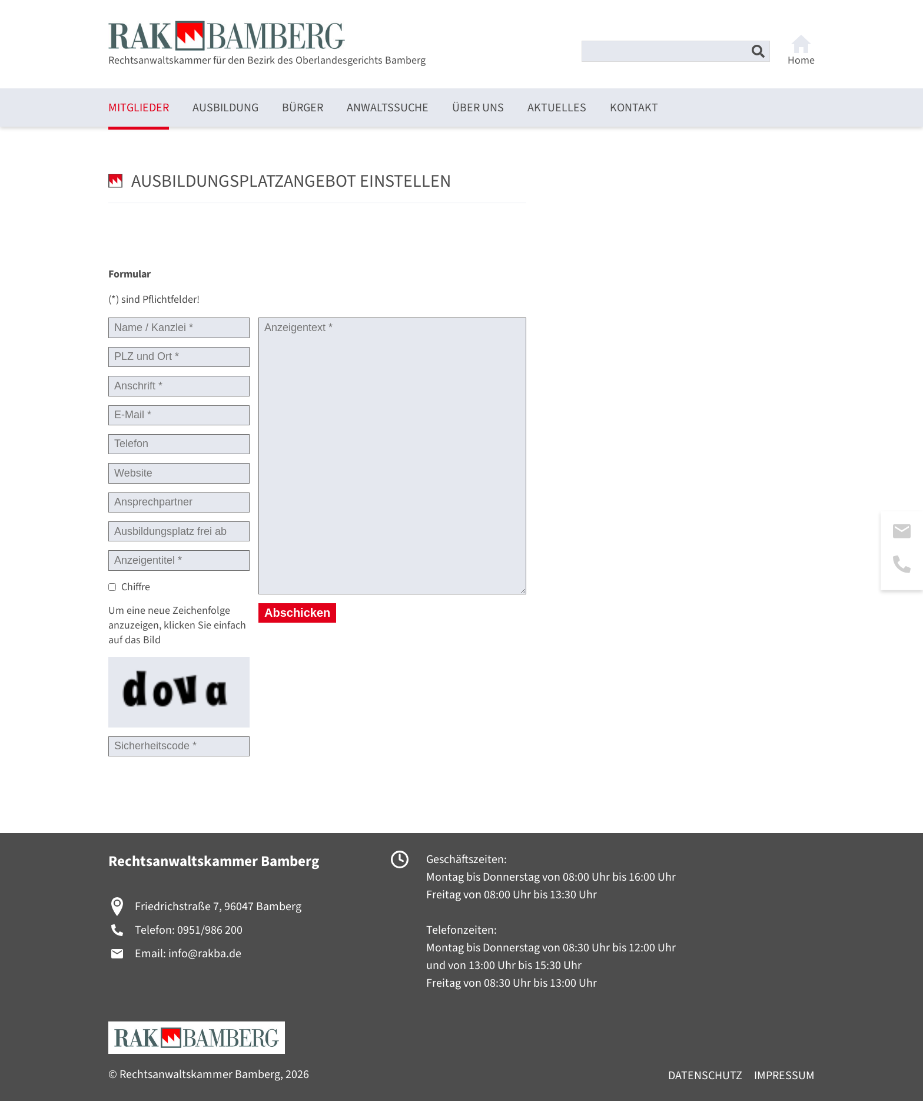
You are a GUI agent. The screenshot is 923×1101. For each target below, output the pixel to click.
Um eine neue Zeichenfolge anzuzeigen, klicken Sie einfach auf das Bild (177, 625)
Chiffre (135, 587)
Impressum (784, 1076)
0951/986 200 (210, 930)
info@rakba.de (204, 953)
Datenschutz (705, 1076)
